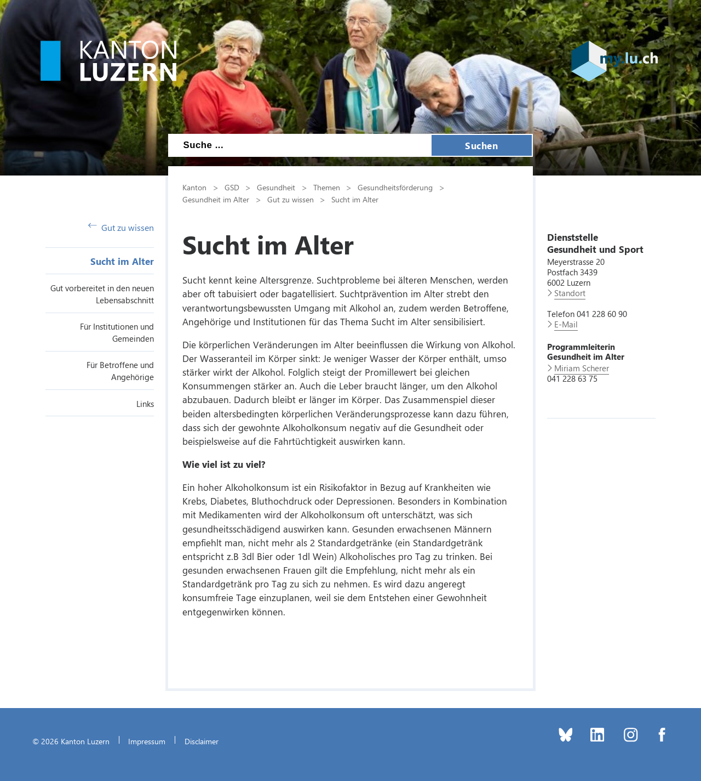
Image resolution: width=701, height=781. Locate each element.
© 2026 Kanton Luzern (71, 741)
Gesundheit (276, 187)
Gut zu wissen (121, 227)
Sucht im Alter (122, 261)
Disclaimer (202, 741)
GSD (232, 187)
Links (145, 403)
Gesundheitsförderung (395, 187)
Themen (326, 187)
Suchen (481, 145)
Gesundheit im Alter (215, 199)
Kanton (194, 187)
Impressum (146, 741)
